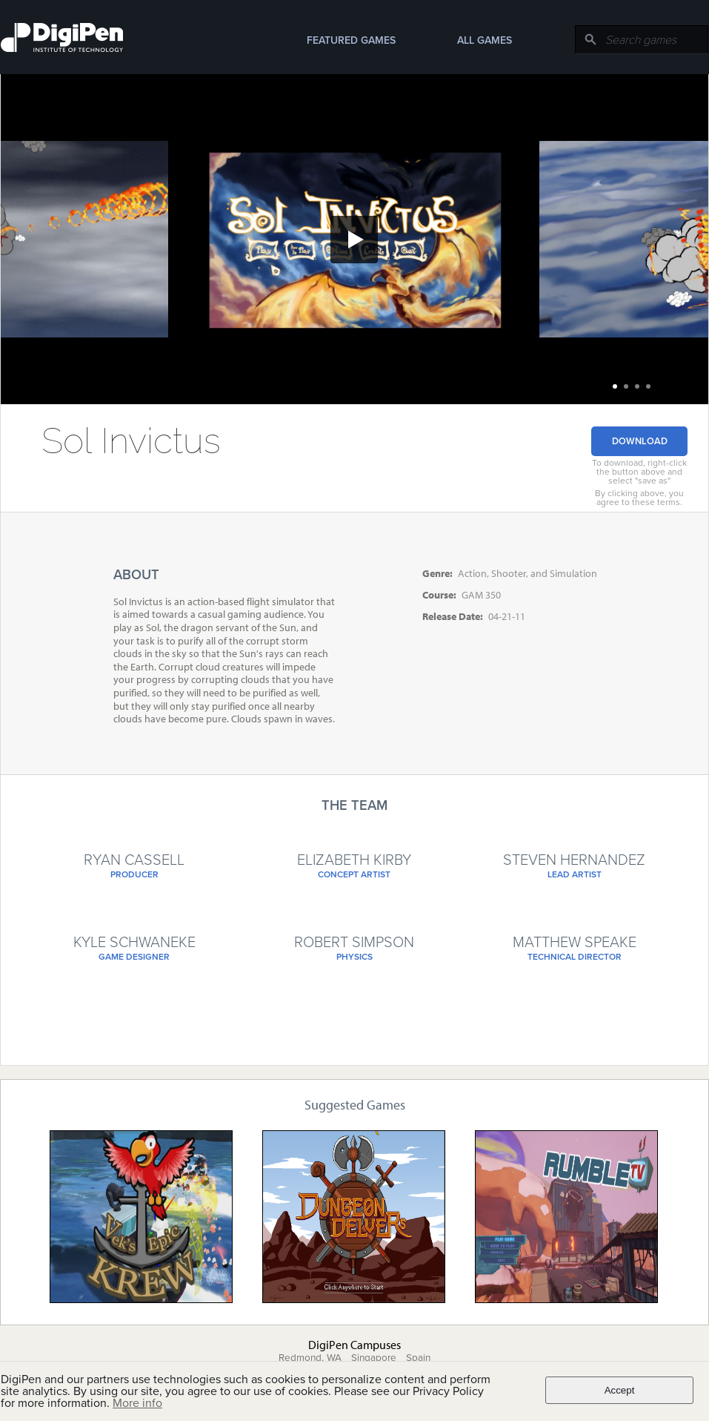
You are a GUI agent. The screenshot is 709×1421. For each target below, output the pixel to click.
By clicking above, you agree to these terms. (639, 497)
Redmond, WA (310, 1358)
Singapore (373, 1358)
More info (137, 1403)
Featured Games (351, 40)
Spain (418, 1358)
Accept (620, 1390)
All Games (484, 40)
